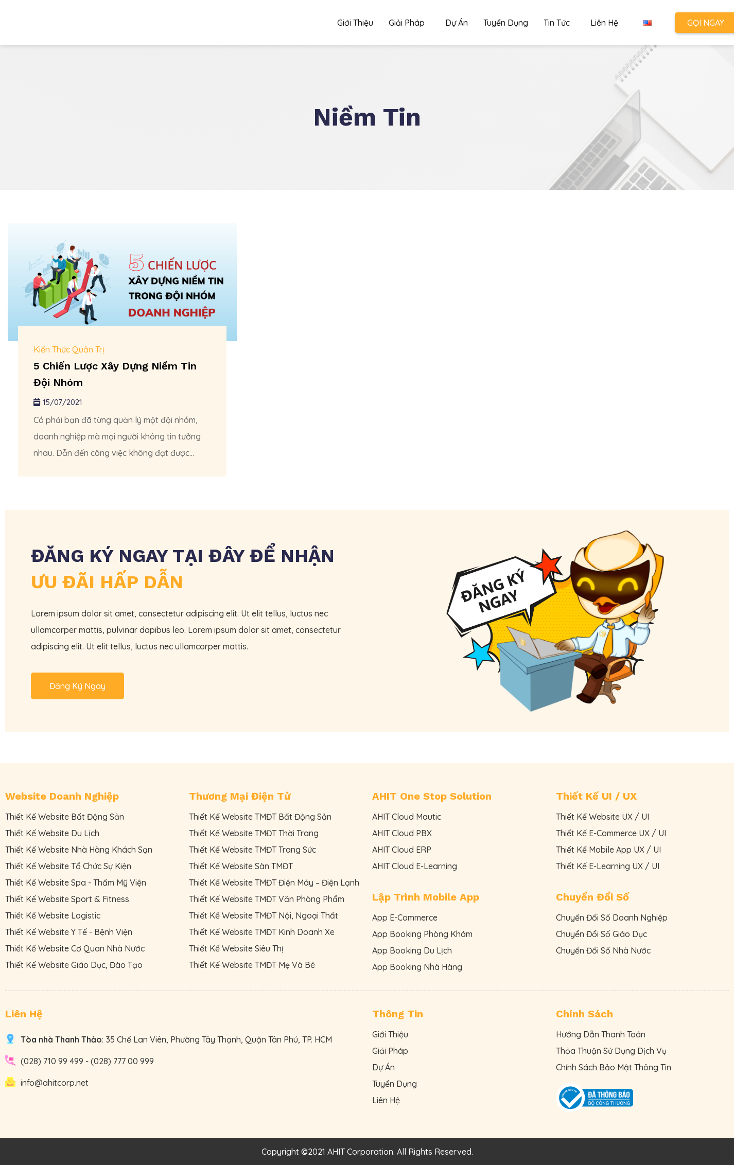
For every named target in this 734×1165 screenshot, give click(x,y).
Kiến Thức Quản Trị (68, 349)
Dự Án (456, 22)
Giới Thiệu (355, 22)
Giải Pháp (409, 22)
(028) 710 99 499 (52, 1061)
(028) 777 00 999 (122, 1061)
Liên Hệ (604, 22)
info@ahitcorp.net (55, 1083)
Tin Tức (559, 22)
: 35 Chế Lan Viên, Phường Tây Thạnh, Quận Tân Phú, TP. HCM (176, 1039)
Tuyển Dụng (505, 22)
